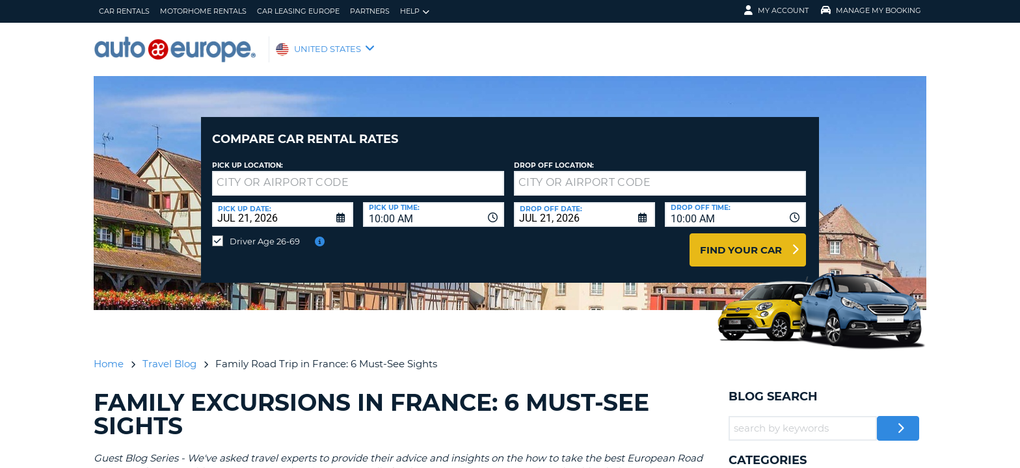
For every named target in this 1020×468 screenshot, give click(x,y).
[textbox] (358, 173)
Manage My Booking (871, 10)
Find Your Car (741, 240)
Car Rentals (124, 11)
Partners (370, 11)
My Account (776, 10)
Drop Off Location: (554, 155)
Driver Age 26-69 (265, 231)
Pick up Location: (247, 155)
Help (414, 11)
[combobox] (433, 205)
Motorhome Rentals (203, 11)
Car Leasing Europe (298, 11)
